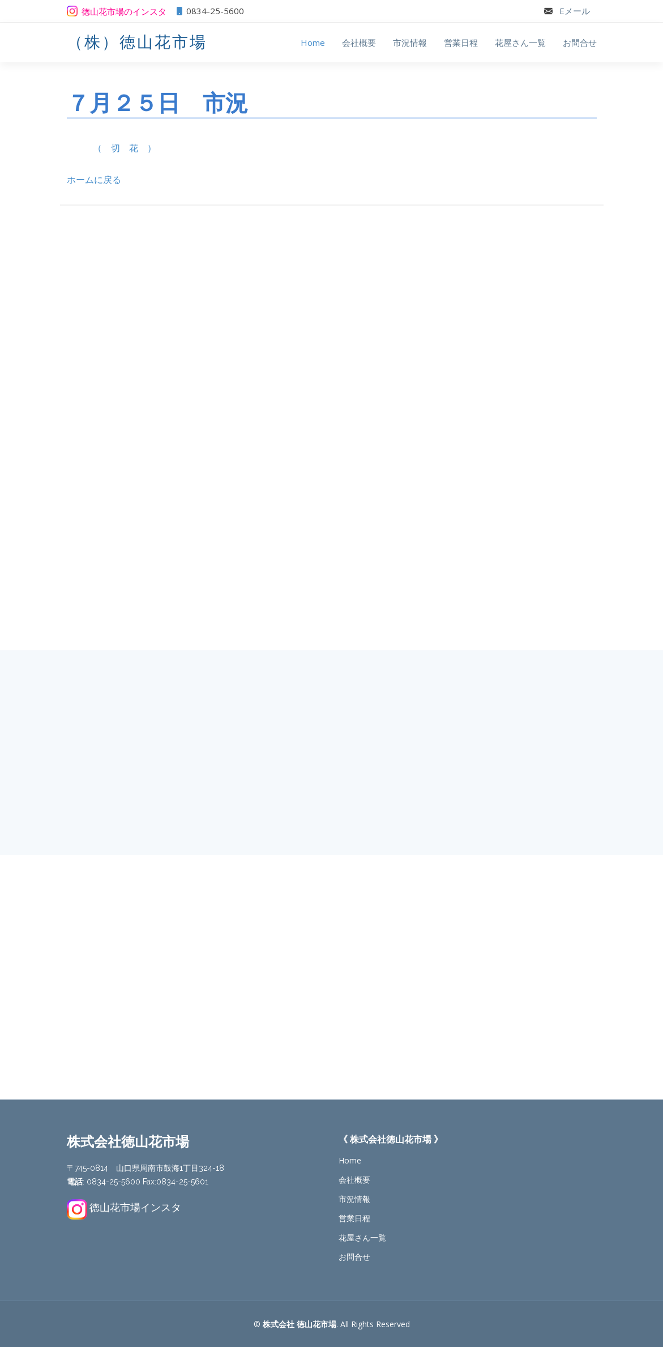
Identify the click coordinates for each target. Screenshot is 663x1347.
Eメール (574, 11)
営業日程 (461, 42)
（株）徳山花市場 (137, 42)
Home (313, 42)
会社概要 (359, 42)
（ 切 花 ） (124, 148)
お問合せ (580, 42)
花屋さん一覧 (520, 42)
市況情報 (410, 42)
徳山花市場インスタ (135, 1207)
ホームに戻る (94, 179)
